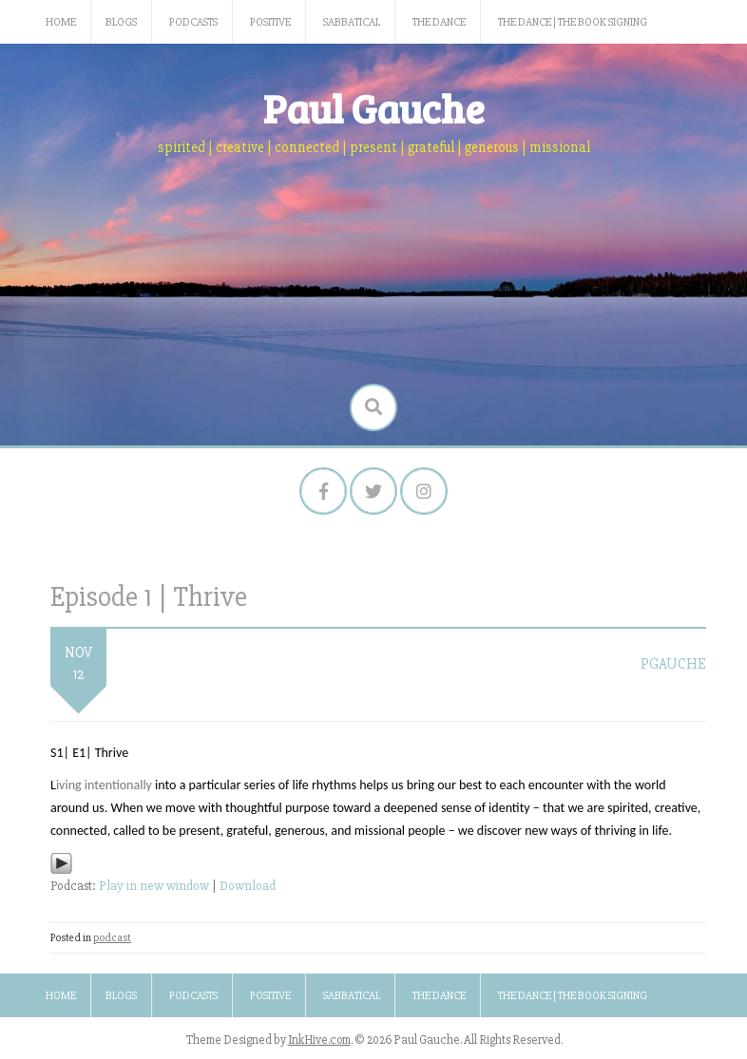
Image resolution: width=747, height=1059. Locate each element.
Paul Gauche (374, 108)
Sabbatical (351, 22)
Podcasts (193, 22)
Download (248, 886)
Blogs (121, 22)
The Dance (439, 22)
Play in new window (154, 886)
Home (61, 22)
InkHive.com (319, 1040)
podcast (112, 938)
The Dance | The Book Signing (572, 22)
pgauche (673, 663)
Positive (270, 22)
